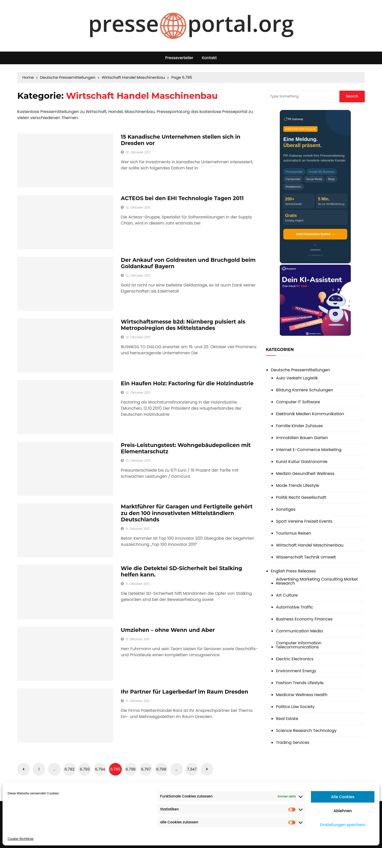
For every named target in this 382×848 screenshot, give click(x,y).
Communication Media (299, 631)
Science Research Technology (306, 731)
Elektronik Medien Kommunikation (310, 414)
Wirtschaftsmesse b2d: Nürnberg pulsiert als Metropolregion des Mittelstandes (183, 324)
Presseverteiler (179, 57)
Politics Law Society (295, 707)
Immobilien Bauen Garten (302, 438)
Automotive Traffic (294, 607)
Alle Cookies (342, 796)
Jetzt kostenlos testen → (315, 234)
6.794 (100, 769)
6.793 (85, 769)
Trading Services (292, 743)
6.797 (146, 769)
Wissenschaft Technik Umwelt (306, 557)
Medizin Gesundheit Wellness (305, 474)
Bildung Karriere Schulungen (304, 390)
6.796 (131, 769)
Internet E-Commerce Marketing (308, 450)
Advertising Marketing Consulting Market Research (317, 581)
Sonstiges (286, 509)
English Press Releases (293, 571)
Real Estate (287, 719)
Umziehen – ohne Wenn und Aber (168, 630)
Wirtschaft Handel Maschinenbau (309, 545)
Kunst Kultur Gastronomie (301, 462)
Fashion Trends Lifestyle (299, 683)
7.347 (192, 769)
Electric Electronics (295, 659)
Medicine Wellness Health (301, 695)
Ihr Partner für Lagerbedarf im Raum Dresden (184, 692)
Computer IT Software (298, 402)
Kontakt (209, 57)
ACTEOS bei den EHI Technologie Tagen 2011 (182, 198)
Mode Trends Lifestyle (297, 486)
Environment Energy (296, 671)
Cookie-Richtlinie (20, 839)
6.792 (69, 769)
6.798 (161, 769)
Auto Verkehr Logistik (297, 378)
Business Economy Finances (304, 619)
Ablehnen (343, 810)
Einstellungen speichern (343, 824)
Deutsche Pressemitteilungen (300, 370)
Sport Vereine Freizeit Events (304, 521)
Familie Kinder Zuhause (299, 426)
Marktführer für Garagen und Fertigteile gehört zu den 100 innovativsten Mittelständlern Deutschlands (187, 512)
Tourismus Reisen (293, 533)
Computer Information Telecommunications (298, 645)
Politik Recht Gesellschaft (301, 497)
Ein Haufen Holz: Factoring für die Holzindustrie (187, 383)
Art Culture (287, 595)
